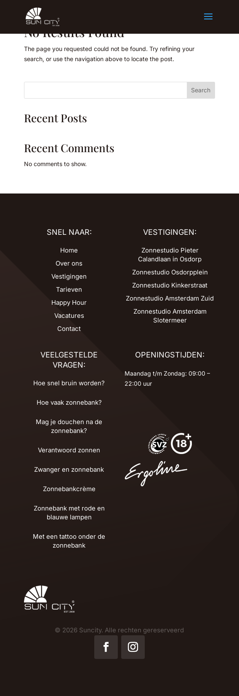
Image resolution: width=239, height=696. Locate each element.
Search (200, 90)
